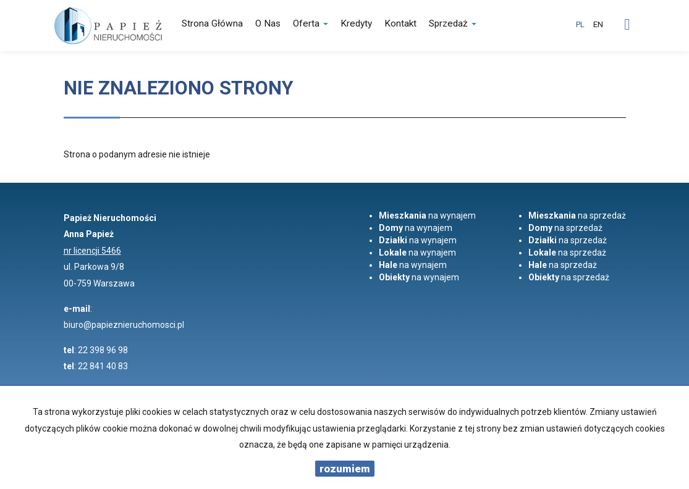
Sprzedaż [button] (452, 23)
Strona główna (212, 23)
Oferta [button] (310, 23)
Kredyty (356, 23)
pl (580, 24)
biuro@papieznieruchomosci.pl (124, 325)
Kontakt (400, 23)
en (598, 24)
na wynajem (427, 215)
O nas (268, 23)
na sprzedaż (577, 215)
